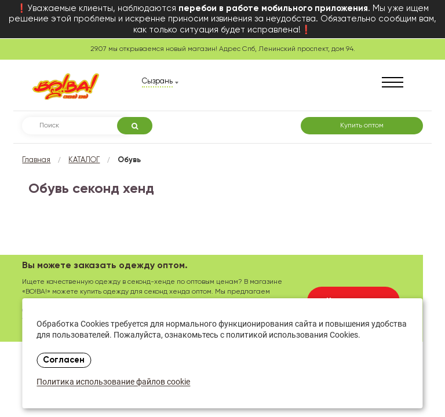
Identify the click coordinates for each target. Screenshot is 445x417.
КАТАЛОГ (84, 160)
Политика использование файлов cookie (113, 382)
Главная (36, 160)
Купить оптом (362, 125)
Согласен (64, 360)
